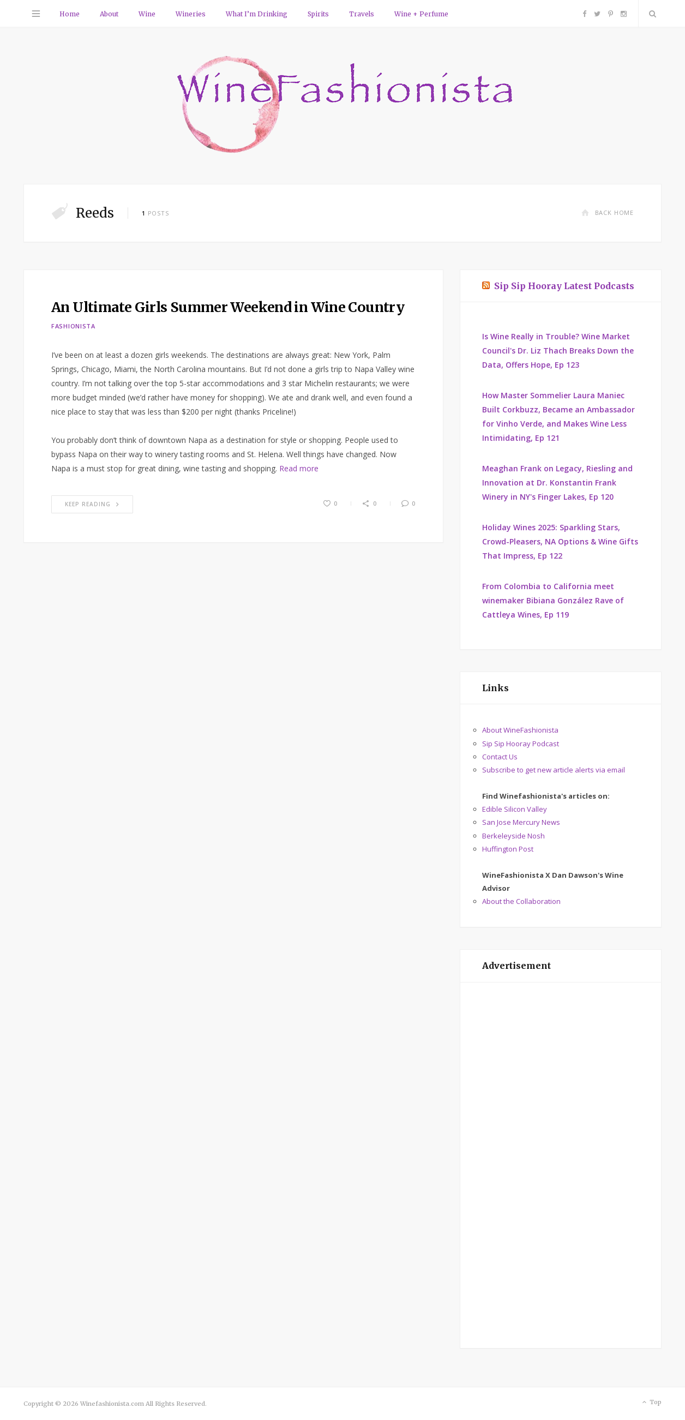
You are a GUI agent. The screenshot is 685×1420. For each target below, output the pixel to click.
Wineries (191, 14)
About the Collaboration (521, 901)
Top (651, 1402)
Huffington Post (507, 849)
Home (69, 14)
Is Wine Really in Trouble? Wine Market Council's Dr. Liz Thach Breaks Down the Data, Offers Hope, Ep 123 (558, 350)
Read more (299, 468)
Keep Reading (92, 504)
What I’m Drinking (256, 14)
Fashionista (73, 326)
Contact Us (500, 757)
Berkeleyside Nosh (513, 836)
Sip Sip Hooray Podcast (520, 743)
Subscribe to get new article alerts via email (553, 770)
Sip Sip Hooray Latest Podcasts (564, 285)
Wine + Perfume (421, 14)
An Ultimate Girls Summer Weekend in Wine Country (227, 307)
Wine (147, 14)
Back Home (607, 212)
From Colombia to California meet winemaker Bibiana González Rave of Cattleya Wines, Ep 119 (553, 600)
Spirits (318, 14)
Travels (361, 14)
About (109, 14)
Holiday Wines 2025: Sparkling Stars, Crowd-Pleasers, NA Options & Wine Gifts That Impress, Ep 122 (560, 541)
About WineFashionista (520, 730)
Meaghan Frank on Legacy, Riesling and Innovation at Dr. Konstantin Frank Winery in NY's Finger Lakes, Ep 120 (557, 482)
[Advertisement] (560, 1165)
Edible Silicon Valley (514, 809)
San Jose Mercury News (521, 822)
